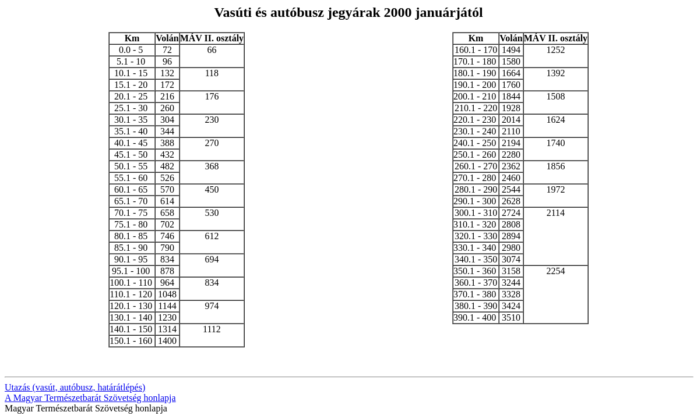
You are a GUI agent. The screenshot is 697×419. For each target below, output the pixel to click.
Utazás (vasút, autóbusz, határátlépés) (75, 387)
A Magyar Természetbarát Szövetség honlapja (90, 398)
